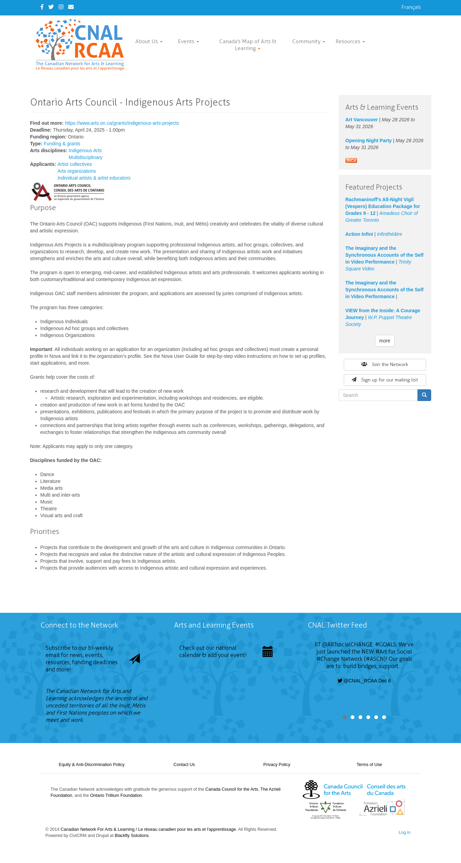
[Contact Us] (71, 7)
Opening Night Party (368, 140)
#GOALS (385, 644)
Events (188, 41)
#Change (328, 659)
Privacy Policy (276, 764)
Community (308, 41)
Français (411, 7)
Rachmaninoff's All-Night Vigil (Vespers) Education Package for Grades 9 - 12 (382, 206)
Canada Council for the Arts (231, 789)
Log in (404, 832)
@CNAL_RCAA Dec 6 (364, 680)
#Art (381, 651)
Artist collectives (75, 164)
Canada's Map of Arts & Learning (247, 44)
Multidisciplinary (85, 157)
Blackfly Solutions (132, 835)
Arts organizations (77, 171)
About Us (149, 41)
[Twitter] (51, 7)
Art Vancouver (361, 119)
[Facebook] (42, 7)
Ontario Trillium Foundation (116, 795)
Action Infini (359, 234)
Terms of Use (369, 764)
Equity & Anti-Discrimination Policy (92, 764)
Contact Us (184, 764)
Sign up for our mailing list (385, 380)
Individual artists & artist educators (94, 178)
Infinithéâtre (389, 234)
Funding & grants (62, 143)
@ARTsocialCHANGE (347, 644)
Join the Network (385, 364)
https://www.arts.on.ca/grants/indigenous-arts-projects (122, 123)
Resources (350, 41)
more (384, 340)
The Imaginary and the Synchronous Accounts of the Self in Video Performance (384, 255)
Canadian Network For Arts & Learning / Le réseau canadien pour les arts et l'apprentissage (148, 829)
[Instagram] (61, 7)
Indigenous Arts (85, 150)
